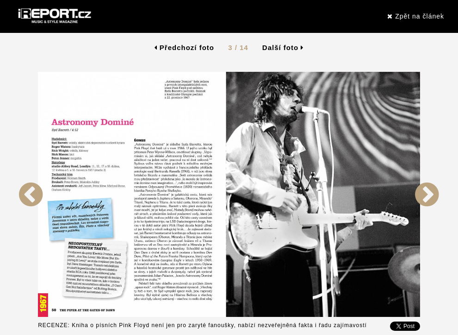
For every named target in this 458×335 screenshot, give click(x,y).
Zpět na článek (415, 16)
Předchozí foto (184, 47)
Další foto (283, 47)
